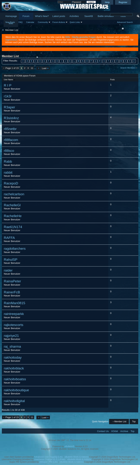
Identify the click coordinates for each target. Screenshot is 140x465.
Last (45, 68)
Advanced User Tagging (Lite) (48, 457)
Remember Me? (69, 6)
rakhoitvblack (14, 368)
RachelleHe (13, 216)
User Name (10, 80)
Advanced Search (125, 22)
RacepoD (11, 183)
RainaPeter (12, 281)
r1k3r (8, 96)
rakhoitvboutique (16, 390)
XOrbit (114, 431)
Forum (26, 16)
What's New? (42, 16)
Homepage (11, 16)
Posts (112, 80)
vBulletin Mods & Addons (77, 457)
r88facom (11, 140)
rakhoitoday (13, 357)
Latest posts (58, 16)
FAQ (21, 22)
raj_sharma (12, 346)
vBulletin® (69, 446)
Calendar (30, 22)
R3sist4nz (11, 118)
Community (43, 22)
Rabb (8, 161)
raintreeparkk (14, 314)
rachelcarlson (14, 194)
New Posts (10, 22)
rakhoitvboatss (15, 379)
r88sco (9, 151)
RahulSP (10, 259)
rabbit (8, 172)
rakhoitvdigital (14, 401)
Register (123, 2)
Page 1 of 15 (12, 68)
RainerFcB (12, 292)
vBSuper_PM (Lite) (48, 462)
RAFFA (9, 238)
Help (107, 2)
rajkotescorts (13, 325)
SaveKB (88, 16)
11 (32, 68)
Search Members (127, 68)
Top (133, 421)
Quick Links (75, 22)
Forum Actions (58, 22)
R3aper (9, 107)
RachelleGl (12, 205)
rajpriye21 (11, 336)
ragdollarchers (15, 248)
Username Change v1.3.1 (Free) (49, 459)
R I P (7, 85)
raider (8, 270)
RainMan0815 (14, 303)
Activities (74, 16)
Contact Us (103, 431)
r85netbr (10, 129)
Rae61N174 (13, 227)
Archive (124, 431)
